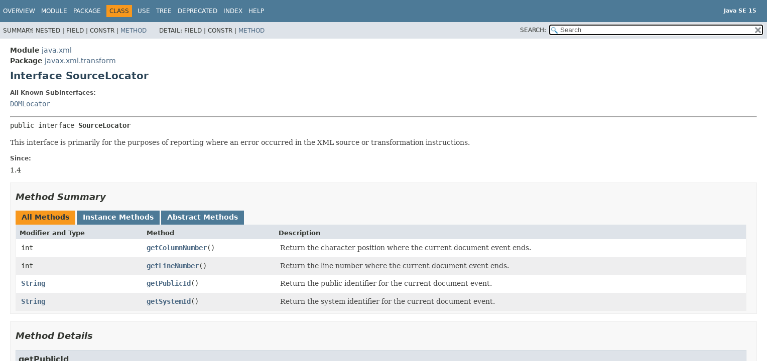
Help (256, 11)
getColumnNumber (177, 248)
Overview (19, 11)
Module (54, 11)
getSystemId (169, 301)
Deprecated (197, 11)
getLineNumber (173, 266)
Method (133, 30)
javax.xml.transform (80, 61)
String (33, 283)
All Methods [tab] (45, 217)
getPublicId (169, 283)
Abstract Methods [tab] (202, 217)
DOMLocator (30, 104)
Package (87, 11)
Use (144, 11)
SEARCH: (533, 30)
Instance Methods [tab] (118, 217)
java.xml (57, 50)
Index (232, 11)
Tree (164, 11)
